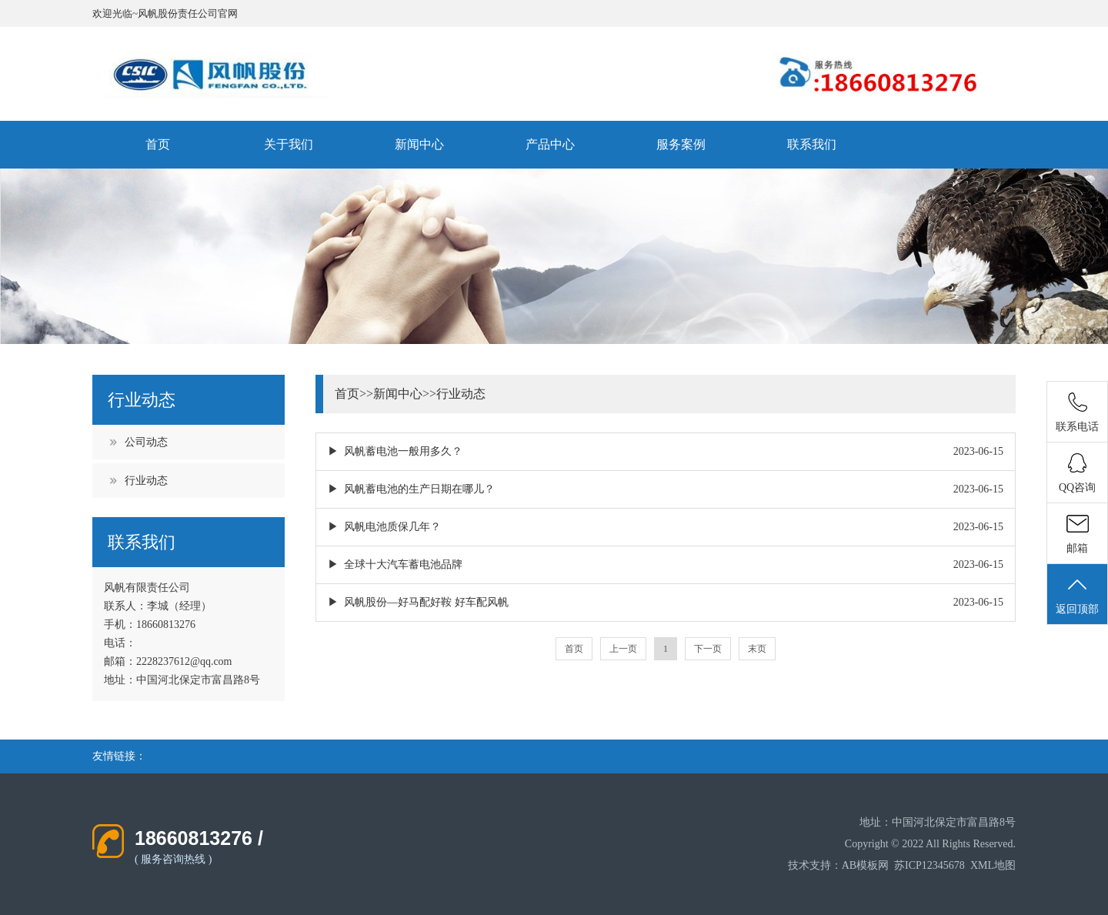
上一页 (623, 648)
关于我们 (288, 144)
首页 (157, 144)
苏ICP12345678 (929, 865)
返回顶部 (1077, 595)
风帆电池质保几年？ (392, 527)
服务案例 (681, 144)
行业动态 (146, 480)
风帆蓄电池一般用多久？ (403, 451)
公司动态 (146, 442)
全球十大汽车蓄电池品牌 (403, 564)
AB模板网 (865, 865)
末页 (757, 648)
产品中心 (550, 144)
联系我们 (811, 144)
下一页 (708, 648)
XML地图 (993, 865)
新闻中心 (419, 144)
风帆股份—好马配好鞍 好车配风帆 (426, 602)
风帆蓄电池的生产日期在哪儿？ (419, 489)
